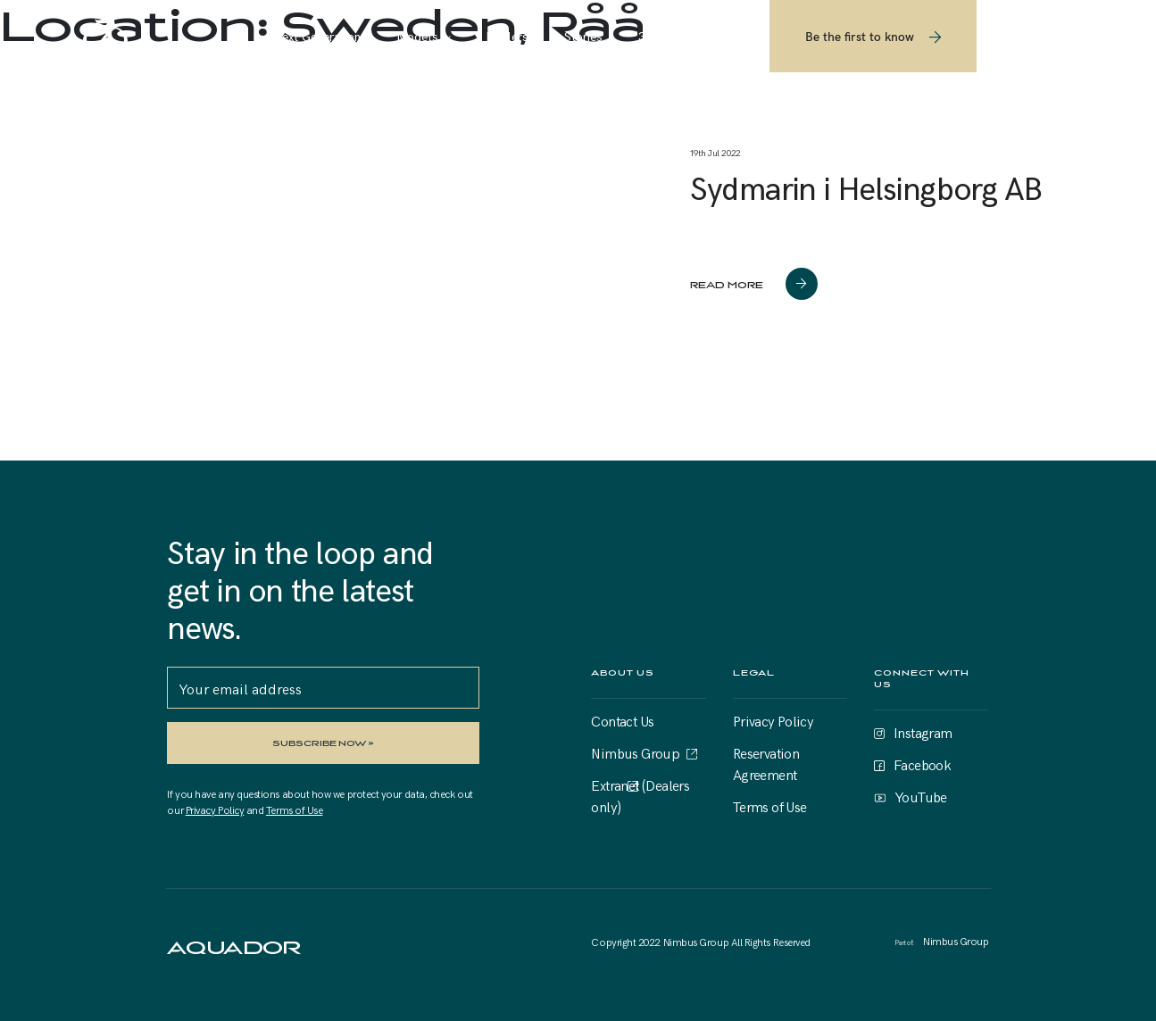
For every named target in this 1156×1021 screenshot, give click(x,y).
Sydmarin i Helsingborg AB (866, 186)
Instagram (923, 732)
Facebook (922, 764)
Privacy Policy (215, 809)
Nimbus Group (635, 752)
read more (726, 284)
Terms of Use (294, 809)
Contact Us (622, 720)
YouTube (920, 796)
